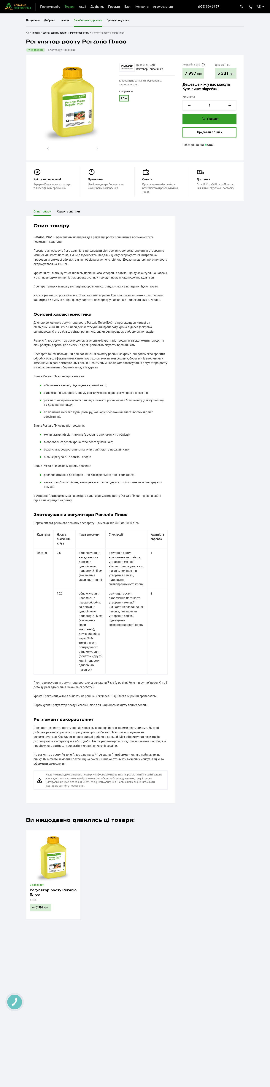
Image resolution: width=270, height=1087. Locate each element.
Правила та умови (118, 20)
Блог (127, 6)
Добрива (49, 20)
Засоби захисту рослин (88, 20)
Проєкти (114, 6)
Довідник (97, 6)
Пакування (33, 20)
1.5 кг (124, 98)
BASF (153, 64)
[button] (48, 148)
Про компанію (50, 6)
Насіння (64, 20)
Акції (82, 6)
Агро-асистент (163, 6)
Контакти (142, 6)
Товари (69, 6)
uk (259, 6)
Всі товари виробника (149, 69)
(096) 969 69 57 (208, 6)
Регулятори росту (79, 33)
